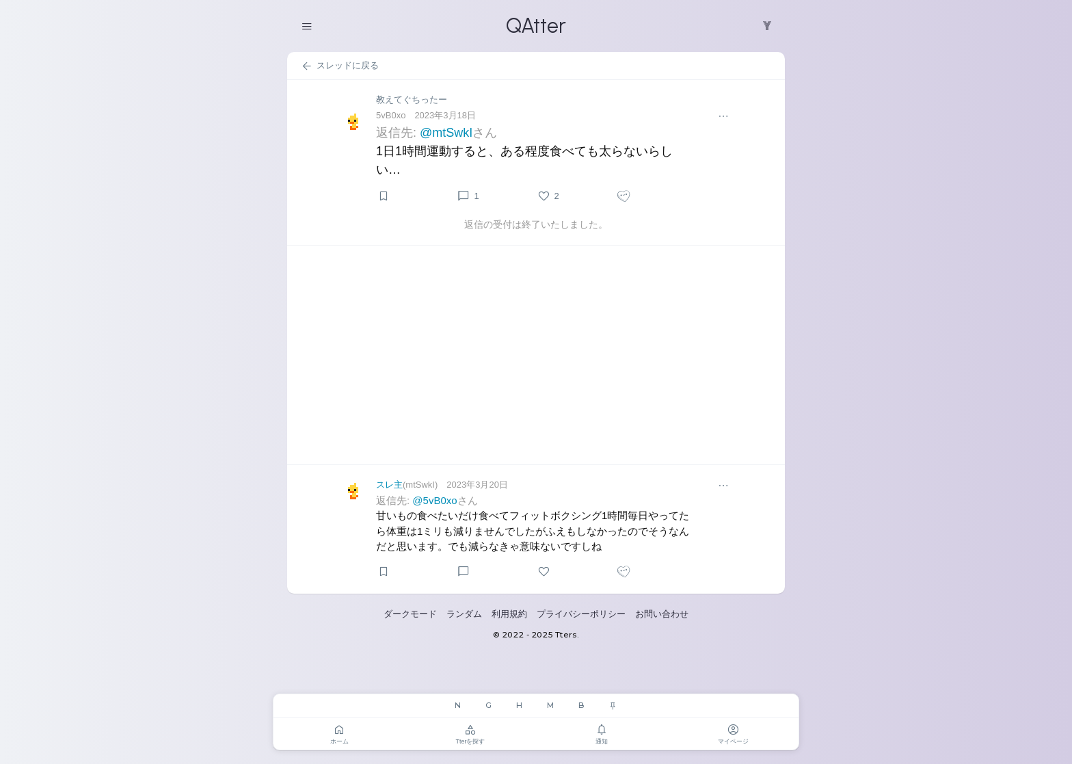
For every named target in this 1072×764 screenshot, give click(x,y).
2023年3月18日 (445, 115)
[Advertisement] (536, 355)
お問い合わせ (661, 614)
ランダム (464, 614)
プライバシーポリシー (581, 614)
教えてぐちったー (411, 99)
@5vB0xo (434, 500)
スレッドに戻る (340, 66)
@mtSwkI (446, 133)
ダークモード (410, 614)
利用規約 (509, 614)
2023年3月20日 (477, 484)
